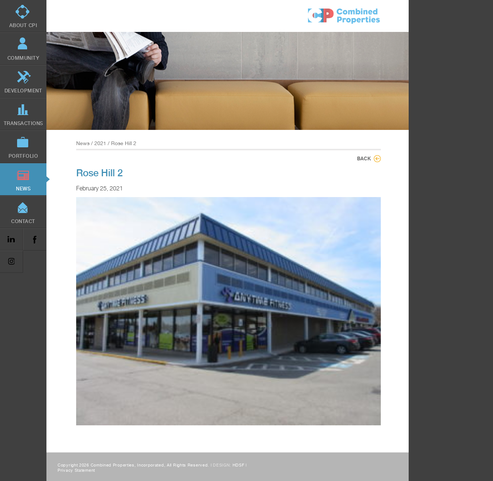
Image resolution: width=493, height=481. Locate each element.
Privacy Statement (76, 470)
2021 (100, 143)
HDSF (238, 465)
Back (364, 158)
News (83, 143)
